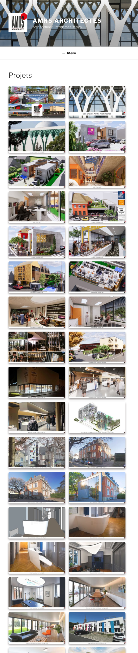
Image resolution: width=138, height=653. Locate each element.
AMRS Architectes (67, 20)
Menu (69, 53)
